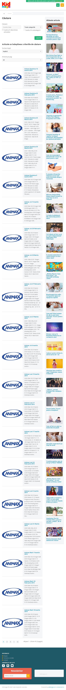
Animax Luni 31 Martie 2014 (31, 524)
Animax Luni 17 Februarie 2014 (29, 403)
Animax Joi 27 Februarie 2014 (32, 284)
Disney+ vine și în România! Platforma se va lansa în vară (53, 335)
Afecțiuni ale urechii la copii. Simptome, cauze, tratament (54, 372)
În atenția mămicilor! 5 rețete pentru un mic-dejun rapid (53, 256)
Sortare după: (6, 48)
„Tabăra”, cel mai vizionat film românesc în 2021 (53, 391)
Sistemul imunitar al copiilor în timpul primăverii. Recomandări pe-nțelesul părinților (54, 137)
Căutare (10, 13)
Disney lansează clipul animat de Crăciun (53, 539)
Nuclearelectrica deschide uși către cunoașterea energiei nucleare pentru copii (53, 37)
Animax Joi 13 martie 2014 (31, 202)
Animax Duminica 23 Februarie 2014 (31, 94)
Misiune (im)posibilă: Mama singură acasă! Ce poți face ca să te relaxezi (54, 197)
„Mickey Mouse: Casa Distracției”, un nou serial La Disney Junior (53, 480)
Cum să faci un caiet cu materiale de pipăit (53, 427)
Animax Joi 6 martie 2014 (31, 346)
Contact (5, 660)
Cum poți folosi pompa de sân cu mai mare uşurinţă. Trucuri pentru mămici (54, 316)
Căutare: (4, 24)
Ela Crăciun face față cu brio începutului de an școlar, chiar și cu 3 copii (54, 57)
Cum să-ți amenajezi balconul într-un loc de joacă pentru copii (53, 156)
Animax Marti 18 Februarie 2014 (29, 582)
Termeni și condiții (8, 658)
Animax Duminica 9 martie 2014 (30, 176)
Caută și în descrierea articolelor (10, 31)
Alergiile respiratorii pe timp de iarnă (54, 444)
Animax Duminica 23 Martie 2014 (31, 118)
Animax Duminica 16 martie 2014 (31, 69)
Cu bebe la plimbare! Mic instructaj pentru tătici (53, 216)
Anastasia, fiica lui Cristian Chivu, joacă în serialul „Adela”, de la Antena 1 (53, 521)
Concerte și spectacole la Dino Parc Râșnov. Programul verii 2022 (54, 117)
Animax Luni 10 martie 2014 (31, 375)
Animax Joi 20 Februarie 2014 (32, 229)
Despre (5, 656)
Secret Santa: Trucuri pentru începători (53, 409)
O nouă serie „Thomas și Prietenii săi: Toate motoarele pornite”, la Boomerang (54, 97)
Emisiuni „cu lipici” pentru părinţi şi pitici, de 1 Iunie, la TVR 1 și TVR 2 (53, 77)
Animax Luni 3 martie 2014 (31, 491)
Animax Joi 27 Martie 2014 (31, 317)
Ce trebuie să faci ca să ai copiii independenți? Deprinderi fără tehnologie (54, 236)
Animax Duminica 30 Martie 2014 (31, 147)
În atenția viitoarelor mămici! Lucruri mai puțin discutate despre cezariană (54, 176)
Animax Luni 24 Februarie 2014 (29, 463)
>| (17, 642)
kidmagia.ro (43, 674)
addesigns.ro (51, 687)
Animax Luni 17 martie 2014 (31, 432)
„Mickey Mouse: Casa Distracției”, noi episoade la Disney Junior (53, 276)
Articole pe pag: (7, 57)
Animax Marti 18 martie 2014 (32, 610)
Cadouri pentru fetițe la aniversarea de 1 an (54, 353)
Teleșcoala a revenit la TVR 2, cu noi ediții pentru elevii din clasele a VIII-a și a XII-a (54, 500)
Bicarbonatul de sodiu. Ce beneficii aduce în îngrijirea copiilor (53, 296)
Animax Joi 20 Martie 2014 (31, 256)
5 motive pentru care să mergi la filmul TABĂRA (54, 462)
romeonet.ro (60, 687)
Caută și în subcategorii (32, 30)
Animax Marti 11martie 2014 (32, 553)
